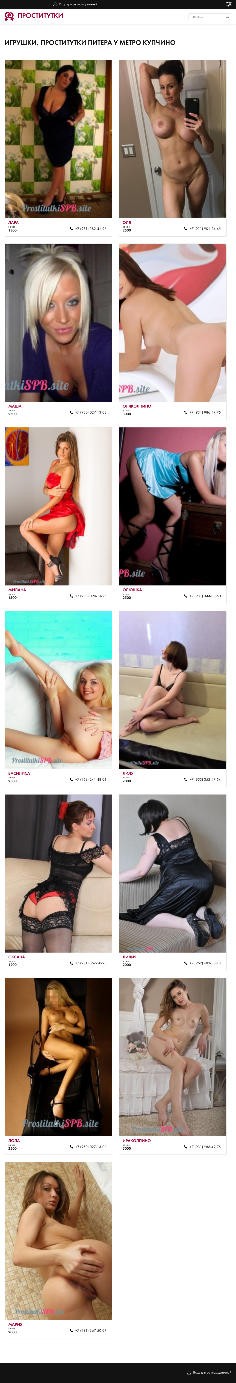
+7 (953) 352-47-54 (205, 780)
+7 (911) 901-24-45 (205, 229)
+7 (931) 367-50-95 (90, 963)
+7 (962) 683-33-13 (205, 963)
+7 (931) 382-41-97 (90, 229)
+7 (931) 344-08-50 (205, 596)
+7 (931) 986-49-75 (205, 412)
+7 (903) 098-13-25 (90, 596)
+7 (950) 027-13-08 (90, 412)
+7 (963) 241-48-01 (90, 780)
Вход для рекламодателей (78, 4)
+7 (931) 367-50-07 (90, 1331)
